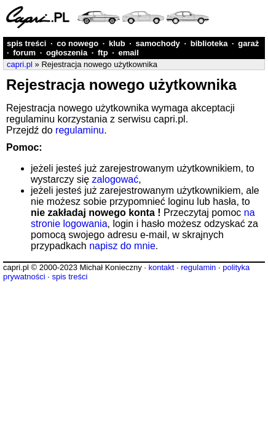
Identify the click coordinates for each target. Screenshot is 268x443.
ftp (103, 52)
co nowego (77, 43)
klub (117, 43)
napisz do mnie (122, 246)
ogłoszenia (66, 52)
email (129, 52)
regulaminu (79, 130)
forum (24, 52)
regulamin (198, 267)
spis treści (26, 43)
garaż (248, 43)
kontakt (161, 267)
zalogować (115, 179)
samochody (158, 43)
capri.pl (20, 64)
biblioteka (209, 43)
